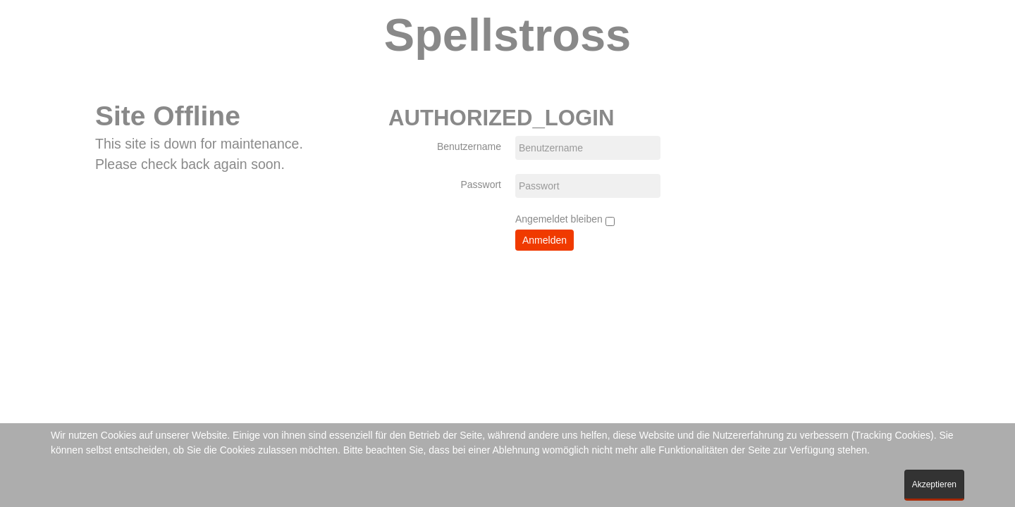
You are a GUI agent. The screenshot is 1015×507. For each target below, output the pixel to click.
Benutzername (469, 146)
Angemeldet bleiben (565, 219)
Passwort (480, 184)
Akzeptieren (934, 484)
